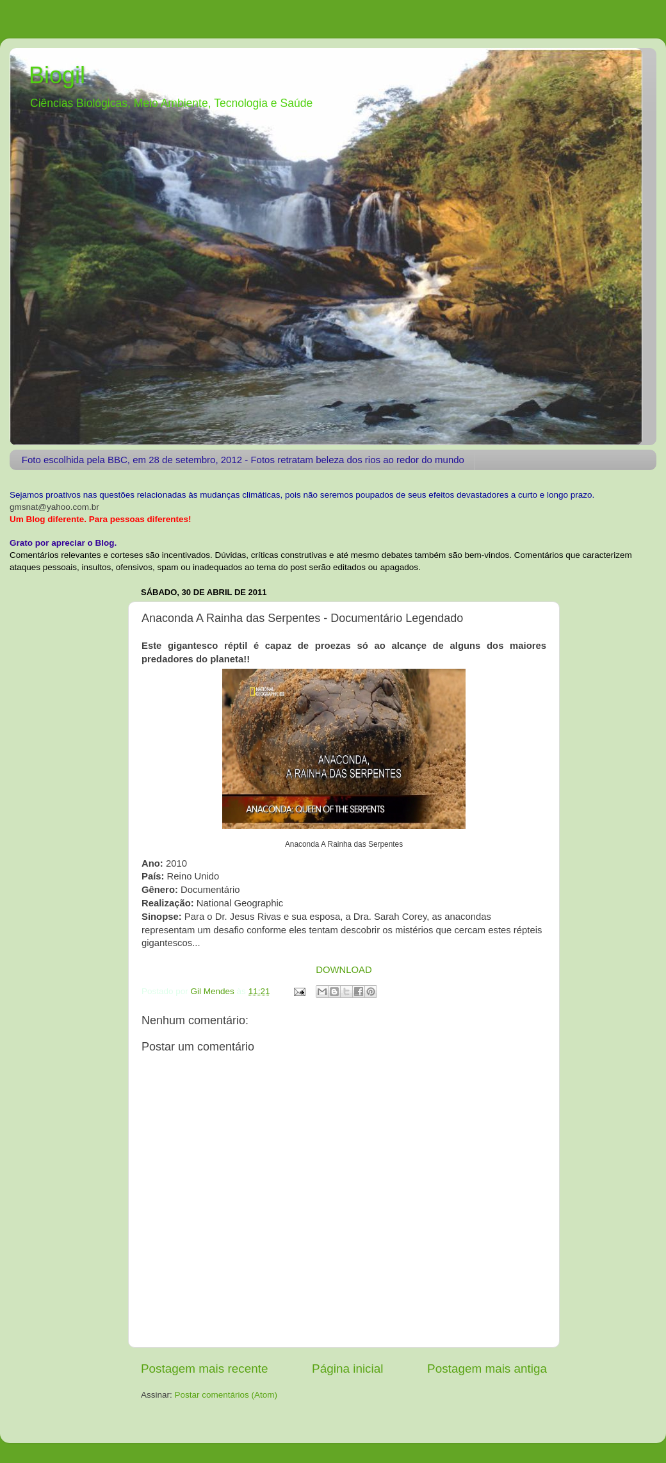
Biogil (57, 75)
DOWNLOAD (343, 970)
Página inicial (347, 1368)
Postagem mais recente (204, 1368)
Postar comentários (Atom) (226, 1395)
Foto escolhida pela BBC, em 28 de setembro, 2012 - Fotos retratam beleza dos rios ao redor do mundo (243, 459)
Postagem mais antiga (487, 1368)
